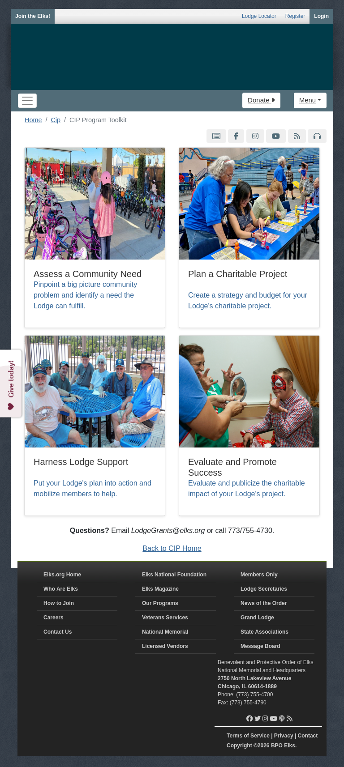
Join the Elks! (32, 16)
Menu (307, 100)
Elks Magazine (160, 589)
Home (33, 120)
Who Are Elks (60, 589)
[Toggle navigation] (27, 101)
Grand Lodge (257, 617)
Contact (308, 736)
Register (295, 16)
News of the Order (264, 603)
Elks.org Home (62, 574)
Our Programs (160, 603)
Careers (53, 617)
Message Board (260, 646)
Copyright (239, 745)
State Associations (264, 632)
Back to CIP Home (171, 548)
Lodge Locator (259, 16)
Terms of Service (248, 736)
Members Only (259, 574)
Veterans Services (165, 617)
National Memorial (165, 632)
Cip (55, 120)
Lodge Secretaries (264, 589)
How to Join (58, 603)
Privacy (283, 736)
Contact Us (57, 632)
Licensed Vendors (165, 646)
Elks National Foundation (174, 574)
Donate (261, 100)
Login (321, 16)
